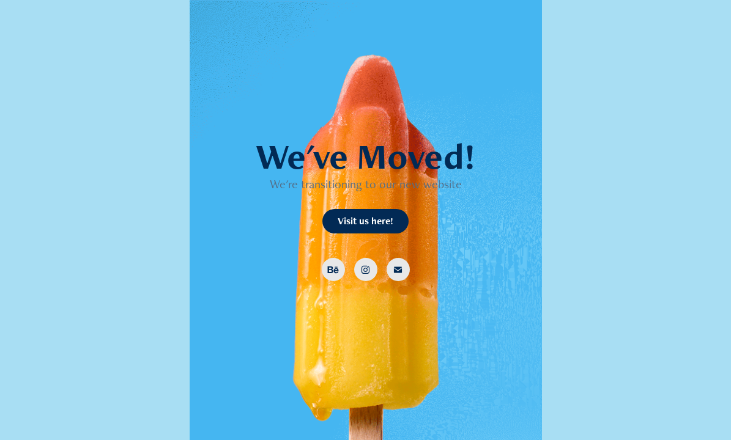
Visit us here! (365, 221)
